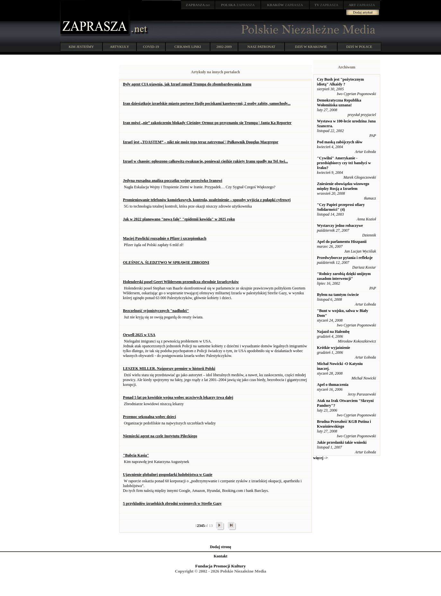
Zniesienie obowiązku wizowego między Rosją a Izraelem (343, 186)
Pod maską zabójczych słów (340, 142)
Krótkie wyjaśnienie (333, 347)
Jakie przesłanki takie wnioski (341, 442)
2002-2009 (224, 47)
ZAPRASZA (238, 5)
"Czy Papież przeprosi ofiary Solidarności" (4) (341, 207)
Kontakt (220, 556)
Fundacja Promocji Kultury (220, 566)
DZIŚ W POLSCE (359, 47)
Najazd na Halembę (333, 331)
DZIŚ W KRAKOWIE (311, 47)
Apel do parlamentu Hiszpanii (341, 241)
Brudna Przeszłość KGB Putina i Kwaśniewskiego (344, 424)
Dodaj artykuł (363, 12)
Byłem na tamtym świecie (338, 294)
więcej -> (320, 458)
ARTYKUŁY (119, 47)
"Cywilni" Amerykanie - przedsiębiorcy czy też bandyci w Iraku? (344, 163)
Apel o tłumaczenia (332, 384)
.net (198, 5)
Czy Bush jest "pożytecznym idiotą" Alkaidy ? (340, 81)
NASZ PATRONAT (261, 47)
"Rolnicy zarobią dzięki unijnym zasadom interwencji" (344, 276)
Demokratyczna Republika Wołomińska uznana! (339, 102)
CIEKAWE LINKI (187, 47)
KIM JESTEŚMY (81, 47)
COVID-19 (151, 47)
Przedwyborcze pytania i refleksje (345, 257)
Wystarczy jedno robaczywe (340, 225)
